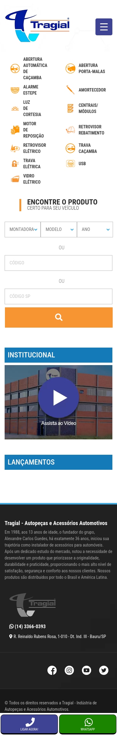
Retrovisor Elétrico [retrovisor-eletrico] (34, 148)
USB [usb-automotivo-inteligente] (82, 163)
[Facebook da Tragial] (52, 671)
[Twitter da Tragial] (103, 671)
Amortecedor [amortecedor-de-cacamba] (92, 90)
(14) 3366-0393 (27, 626)
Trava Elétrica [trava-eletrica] (32, 163)
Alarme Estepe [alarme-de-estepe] (30, 89)
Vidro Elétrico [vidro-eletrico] (32, 179)
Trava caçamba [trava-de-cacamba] (88, 148)
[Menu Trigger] (103, 26)
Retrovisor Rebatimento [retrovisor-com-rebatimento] (91, 129)
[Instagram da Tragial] (69, 671)
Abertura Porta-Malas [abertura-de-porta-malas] (92, 68)
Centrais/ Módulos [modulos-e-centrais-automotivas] (88, 108)
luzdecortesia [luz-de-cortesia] (32, 108)
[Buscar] (59, 317)
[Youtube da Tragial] (86, 671)
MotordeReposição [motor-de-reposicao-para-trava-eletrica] (33, 129)
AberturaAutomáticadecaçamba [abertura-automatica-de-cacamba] (35, 68)
